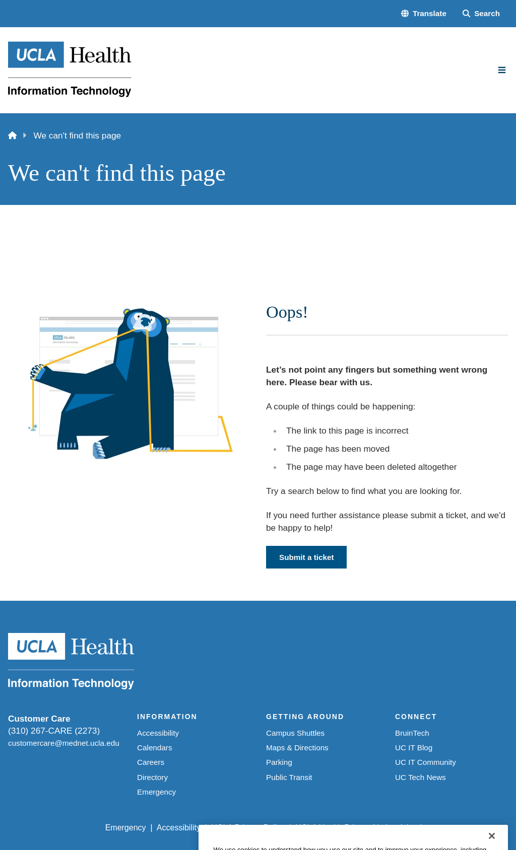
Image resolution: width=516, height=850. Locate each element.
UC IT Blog (413, 747)
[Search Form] (481, 13)
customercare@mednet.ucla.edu (63, 743)
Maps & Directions (297, 747)
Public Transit (289, 777)
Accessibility (158, 733)
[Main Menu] (502, 70)
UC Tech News (420, 777)
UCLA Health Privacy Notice (345, 827)
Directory (152, 777)
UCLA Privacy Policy (248, 827)
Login (416, 827)
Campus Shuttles (295, 733)
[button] (424, 13)
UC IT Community (425, 762)
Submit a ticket (306, 557)
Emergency (156, 792)
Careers (150, 762)
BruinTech (412, 733)
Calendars (154, 747)
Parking (279, 762)
